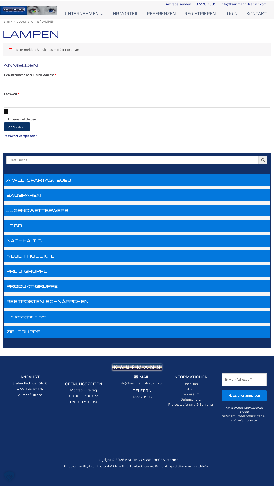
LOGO (14, 227)
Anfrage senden (178, 4)
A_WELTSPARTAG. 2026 (38, 182)
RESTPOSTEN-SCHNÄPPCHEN (47, 303)
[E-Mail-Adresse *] (244, 381)
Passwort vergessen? (20, 138)
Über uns (190, 386)
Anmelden (17, 129)
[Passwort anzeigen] (6, 113)
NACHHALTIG (24, 242)
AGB (190, 391)
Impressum (191, 396)
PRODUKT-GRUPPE (32, 288)
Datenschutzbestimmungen (249, 413)
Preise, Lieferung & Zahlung (190, 406)
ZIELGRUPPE (23, 333)
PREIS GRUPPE (26, 273)
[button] (9, 476)
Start (6, 22)
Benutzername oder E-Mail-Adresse (38, 75)
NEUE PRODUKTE (30, 258)
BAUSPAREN (23, 197)
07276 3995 (206, 4)
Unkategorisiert (26, 318)
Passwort (19, 95)
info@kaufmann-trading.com (244, 4)
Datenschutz (190, 401)
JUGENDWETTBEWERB (37, 212)
